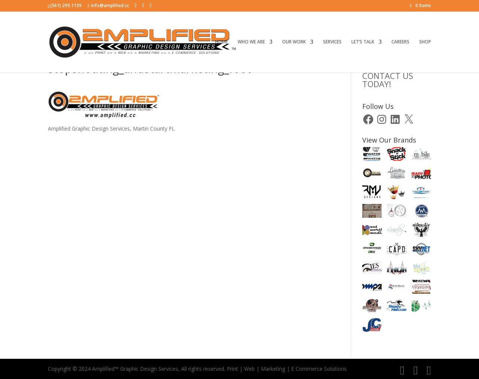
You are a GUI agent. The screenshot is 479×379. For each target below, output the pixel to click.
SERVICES (332, 42)
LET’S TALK (362, 42)
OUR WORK (294, 42)
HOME (221, 42)
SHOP (425, 42)
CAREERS (400, 42)
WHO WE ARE (251, 42)
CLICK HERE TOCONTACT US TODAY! (391, 75)
